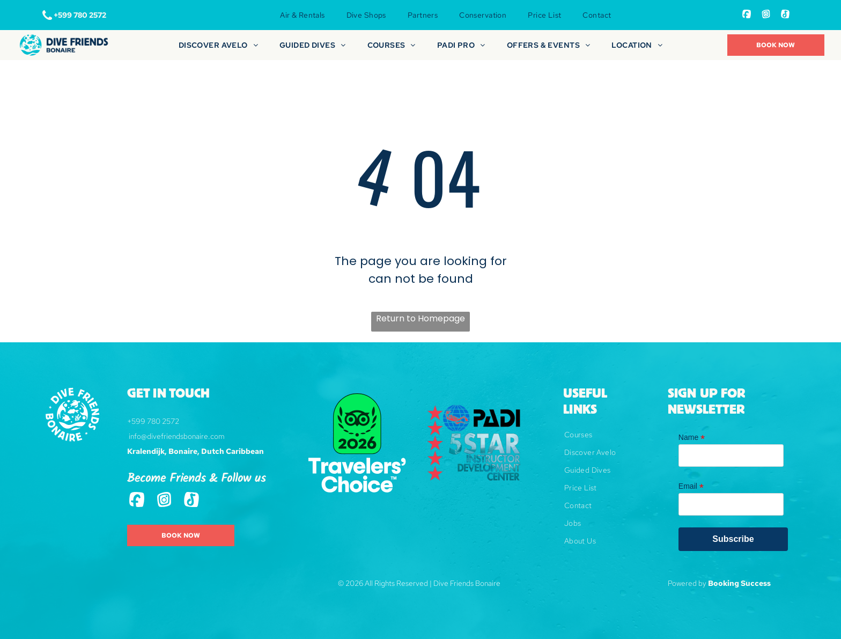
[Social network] (746, 15)
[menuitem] (302, 15)
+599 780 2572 (153, 421)
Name (691, 437)
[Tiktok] (785, 15)
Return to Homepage (420, 318)
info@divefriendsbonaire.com (177, 436)
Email (691, 486)
